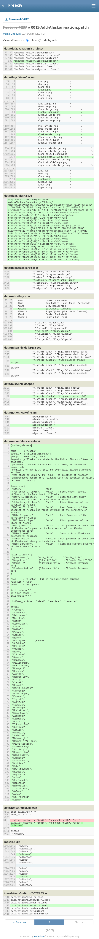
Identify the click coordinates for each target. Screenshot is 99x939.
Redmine (39, 936)
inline (31, 40)
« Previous (19, 922)
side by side (48, 40)
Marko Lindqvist (12, 33)
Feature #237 (15, 27)
